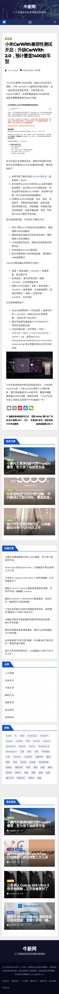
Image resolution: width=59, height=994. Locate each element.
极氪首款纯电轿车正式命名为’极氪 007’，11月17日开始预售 (17, 420)
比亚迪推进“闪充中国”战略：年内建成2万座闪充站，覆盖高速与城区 (29, 497)
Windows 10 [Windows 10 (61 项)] (43, 746)
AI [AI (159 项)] (15, 736)
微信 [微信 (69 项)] (48, 757)
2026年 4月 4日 (16, 831)
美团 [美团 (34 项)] (35, 767)
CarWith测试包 (39, 176)
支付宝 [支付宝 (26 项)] (23, 762)
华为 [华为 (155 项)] (36, 751)
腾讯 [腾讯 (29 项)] (50, 767)
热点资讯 (9, 710)
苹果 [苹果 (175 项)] (26, 773)
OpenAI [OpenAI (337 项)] (46, 741)
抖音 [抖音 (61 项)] (15, 762)
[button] (55, 22)
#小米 (37, 70)
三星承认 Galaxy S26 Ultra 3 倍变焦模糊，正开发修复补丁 (28, 887)
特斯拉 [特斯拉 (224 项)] (9, 767)
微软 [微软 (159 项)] (8, 762)
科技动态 (9, 717)
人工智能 (9, 673)
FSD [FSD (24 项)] (28, 741)
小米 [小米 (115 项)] (8, 757)
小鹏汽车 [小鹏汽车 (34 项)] (39, 757)
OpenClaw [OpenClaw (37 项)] (10, 746)
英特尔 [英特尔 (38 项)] (18, 773)
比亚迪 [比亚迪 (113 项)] (32, 762)
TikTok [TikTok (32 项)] (32, 746)
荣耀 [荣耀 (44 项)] (33, 773)
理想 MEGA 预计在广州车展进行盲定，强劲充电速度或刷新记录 (41, 420)
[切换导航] (30, 22)
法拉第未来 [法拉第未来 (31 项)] (43, 762)
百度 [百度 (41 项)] (28, 767)
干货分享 (9, 687)
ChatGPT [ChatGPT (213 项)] (44, 736)
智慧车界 (8, 38)
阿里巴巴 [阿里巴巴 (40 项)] (21, 778)
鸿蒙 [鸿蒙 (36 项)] (39, 778)
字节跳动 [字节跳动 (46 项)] (45, 751)
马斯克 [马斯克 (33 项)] (31, 778)
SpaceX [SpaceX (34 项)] (22, 746)
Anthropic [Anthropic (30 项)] (32, 736)
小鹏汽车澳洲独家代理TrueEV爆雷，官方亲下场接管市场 (28, 465)
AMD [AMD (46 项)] (22, 736)
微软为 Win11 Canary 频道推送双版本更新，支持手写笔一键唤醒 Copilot (29, 920)
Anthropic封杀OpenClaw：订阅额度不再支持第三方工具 (28, 855)
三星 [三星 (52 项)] (22, 751)
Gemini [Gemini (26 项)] (36, 741)
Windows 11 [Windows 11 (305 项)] (11, 751)
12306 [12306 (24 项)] (8, 736)
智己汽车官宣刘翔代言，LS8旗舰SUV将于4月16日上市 (28, 526)
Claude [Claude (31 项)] (9, 741)
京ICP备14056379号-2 (11, 967)
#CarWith (28, 70)
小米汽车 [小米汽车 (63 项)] (28, 757)
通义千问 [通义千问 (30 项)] (10, 778)
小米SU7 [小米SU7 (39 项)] (17, 757)
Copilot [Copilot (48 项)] (19, 741)
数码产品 (9, 695)
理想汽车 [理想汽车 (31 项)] (19, 767)
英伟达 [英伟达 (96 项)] (9, 773)
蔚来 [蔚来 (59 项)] (41, 773)
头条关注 (9, 680)
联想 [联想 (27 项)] (43, 767)
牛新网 (29, 6)
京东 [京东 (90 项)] (29, 751)
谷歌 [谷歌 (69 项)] (48, 773)
